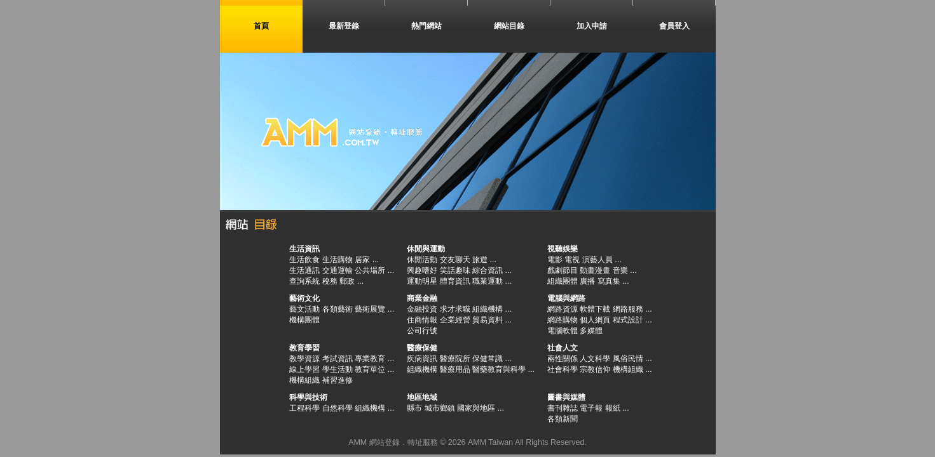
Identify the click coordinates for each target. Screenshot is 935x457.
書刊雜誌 (562, 408)
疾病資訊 (422, 358)
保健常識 (487, 358)
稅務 (330, 281)
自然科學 (337, 408)
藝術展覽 (370, 309)
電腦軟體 (562, 330)
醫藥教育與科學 (499, 369)
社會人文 (562, 347)
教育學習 (304, 347)
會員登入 (674, 26)
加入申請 (592, 26)
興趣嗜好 (422, 270)
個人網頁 (595, 319)
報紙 (612, 408)
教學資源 (304, 358)
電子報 (591, 408)
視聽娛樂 (562, 248)
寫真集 (608, 281)
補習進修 (337, 380)
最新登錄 (344, 26)
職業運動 (487, 281)
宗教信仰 (595, 369)
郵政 (347, 281)
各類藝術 (337, 309)
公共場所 (370, 270)
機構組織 (304, 380)
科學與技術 (308, 397)
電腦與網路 (566, 298)
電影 (555, 259)
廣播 (587, 281)
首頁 (261, 26)
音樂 (620, 270)
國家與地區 (476, 408)
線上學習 (304, 369)
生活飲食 (304, 259)
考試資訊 (337, 358)
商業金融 (422, 298)
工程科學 (304, 408)
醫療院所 (455, 358)
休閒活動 (422, 259)
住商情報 (422, 319)
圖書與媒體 (566, 397)
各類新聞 (562, 418)
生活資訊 (304, 248)
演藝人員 (597, 259)
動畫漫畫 (595, 270)
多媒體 (591, 330)
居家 (362, 259)
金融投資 (422, 309)
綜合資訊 (487, 270)
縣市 (414, 408)
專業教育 (370, 358)
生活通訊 (304, 270)
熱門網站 (426, 26)
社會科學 (562, 369)
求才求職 (455, 309)
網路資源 (562, 309)
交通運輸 (337, 270)
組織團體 (562, 281)
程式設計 (628, 319)
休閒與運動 (426, 248)
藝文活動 (304, 309)
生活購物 (337, 259)
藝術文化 (304, 298)
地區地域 (422, 397)
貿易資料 (487, 319)
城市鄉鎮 (440, 408)
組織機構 (487, 309)
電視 (572, 259)
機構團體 (304, 319)
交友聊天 (455, 259)
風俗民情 (628, 358)
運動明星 (422, 281)
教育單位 (370, 369)
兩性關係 (562, 358)
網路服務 (628, 309)
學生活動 (337, 369)
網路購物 (562, 319)
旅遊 (480, 259)
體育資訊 (455, 281)
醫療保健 (422, 347)
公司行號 (422, 330)
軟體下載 (595, 309)
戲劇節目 (562, 270)
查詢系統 (304, 281)
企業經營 (455, 319)
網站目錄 (509, 26)
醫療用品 (455, 369)
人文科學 (595, 358)
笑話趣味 (455, 270)
